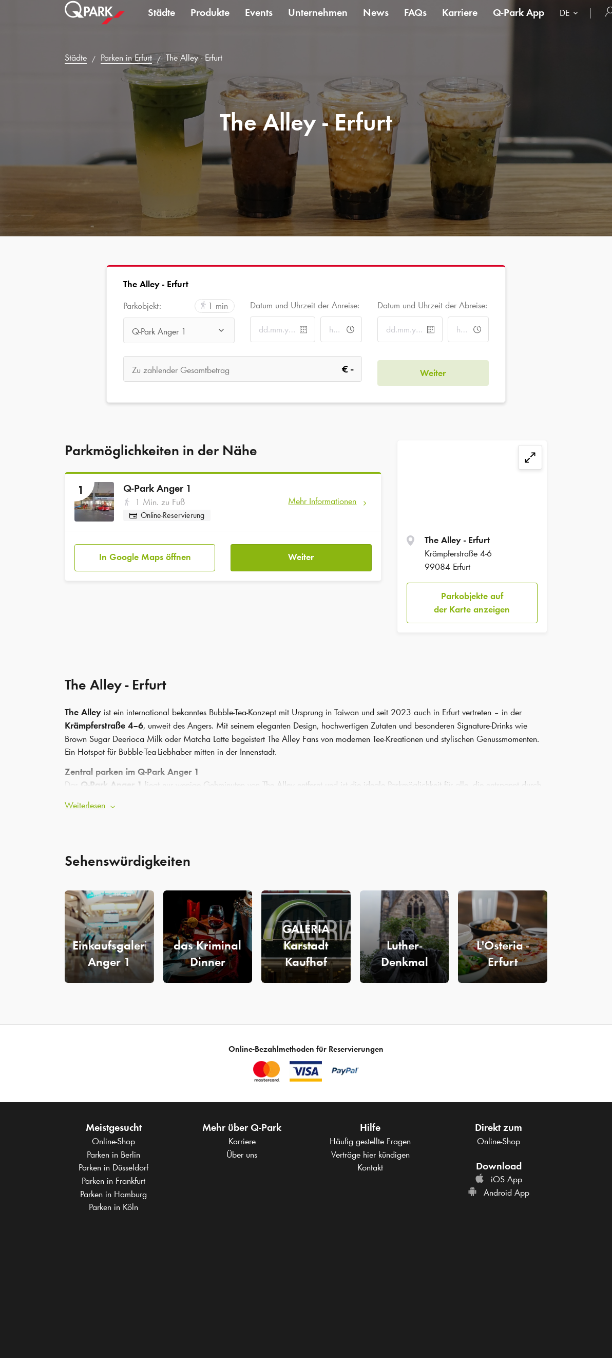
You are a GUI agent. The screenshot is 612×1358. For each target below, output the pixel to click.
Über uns (241, 1151)
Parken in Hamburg (113, 1190)
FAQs (415, 22)
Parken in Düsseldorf (113, 1163)
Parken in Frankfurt (113, 1177)
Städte (161, 22)
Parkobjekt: (142, 306)
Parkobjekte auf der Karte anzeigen (472, 602)
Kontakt (370, 1163)
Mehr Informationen (322, 501)
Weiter (301, 553)
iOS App (498, 1175)
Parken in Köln (113, 1203)
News (376, 22)
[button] (306, 802)
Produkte (210, 22)
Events (259, 22)
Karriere (459, 22)
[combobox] (571, 24)
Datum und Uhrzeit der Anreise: (304, 305)
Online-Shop (113, 1137)
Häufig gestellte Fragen (370, 1137)
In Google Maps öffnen (145, 553)
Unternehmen (318, 22)
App (518, 22)
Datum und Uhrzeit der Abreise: (432, 305)
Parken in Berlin (113, 1151)
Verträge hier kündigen (370, 1151)
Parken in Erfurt (126, 57)
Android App (498, 1189)
